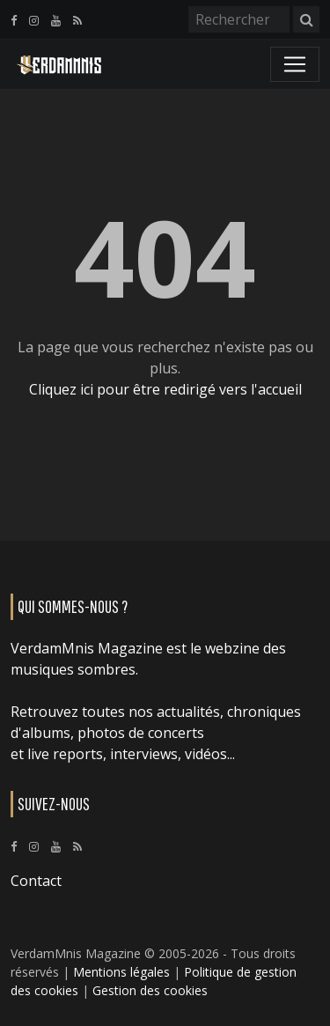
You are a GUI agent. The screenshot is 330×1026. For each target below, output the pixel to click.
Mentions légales (121, 971)
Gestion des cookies (150, 990)
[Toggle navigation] (294, 64)
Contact (36, 880)
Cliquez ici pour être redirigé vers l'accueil (165, 389)
